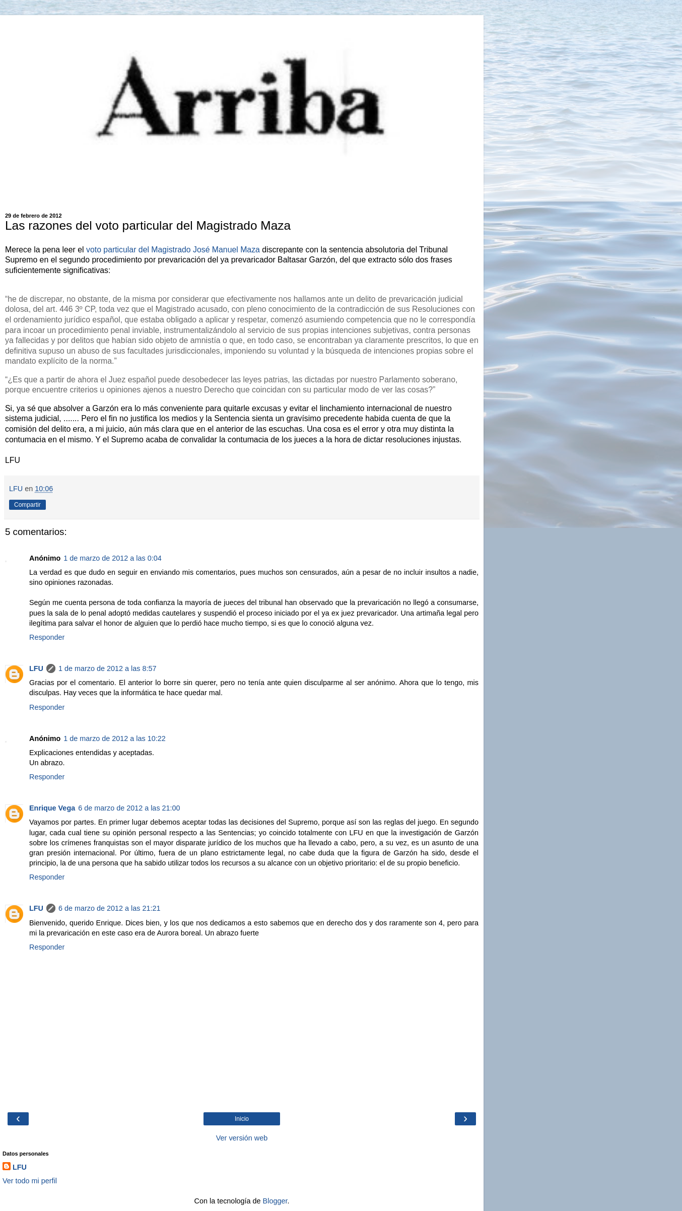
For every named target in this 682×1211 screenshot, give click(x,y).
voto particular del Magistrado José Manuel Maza (173, 249)
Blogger (275, 1201)
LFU (36, 668)
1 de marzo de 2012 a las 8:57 (107, 668)
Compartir (27, 504)
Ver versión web (241, 1138)
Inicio (242, 1118)
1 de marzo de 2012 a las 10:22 (114, 738)
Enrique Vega (52, 808)
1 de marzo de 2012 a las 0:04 (112, 558)
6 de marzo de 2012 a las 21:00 (129, 808)
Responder (46, 637)
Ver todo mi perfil (30, 1181)
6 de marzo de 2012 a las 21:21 (109, 908)
